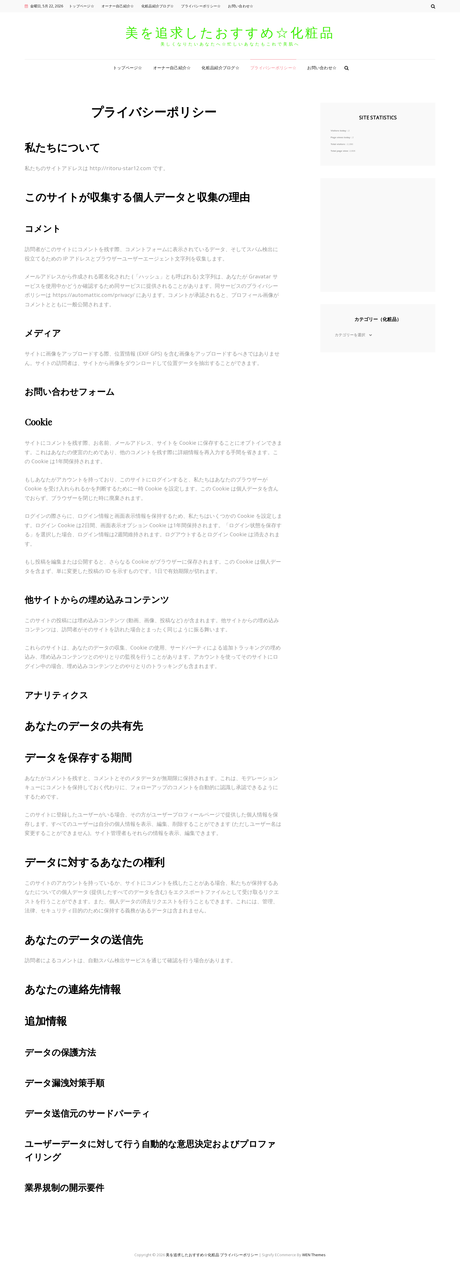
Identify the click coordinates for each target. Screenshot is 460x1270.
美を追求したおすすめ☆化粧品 (230, 31)
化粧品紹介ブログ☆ (157, 6)
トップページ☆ (81, 6)
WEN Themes (314, 1254)
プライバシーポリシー (239, 1254)
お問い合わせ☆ (240, 6)
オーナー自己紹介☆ (118, 6)
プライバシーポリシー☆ (201, 6)
